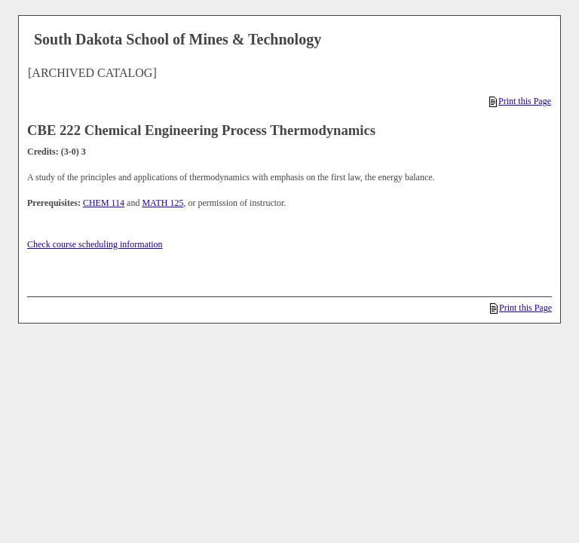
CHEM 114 (103, 203)
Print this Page (520, 101)
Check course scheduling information (95, 244)
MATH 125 (162, 203)
